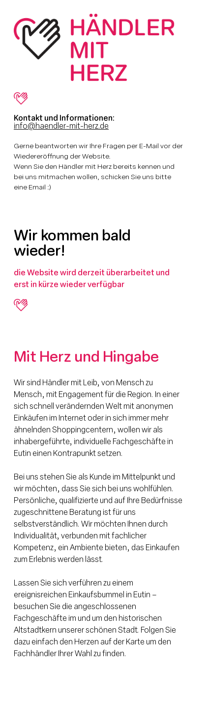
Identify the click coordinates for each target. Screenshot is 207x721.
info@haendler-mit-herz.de (61, 127)
